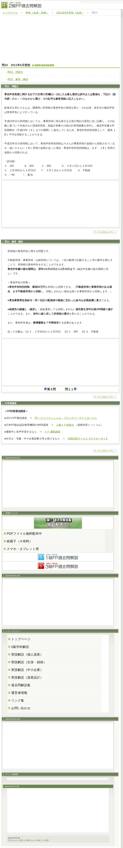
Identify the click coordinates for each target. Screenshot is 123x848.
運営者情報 (19, 693)
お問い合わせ (20, 708)
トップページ (10, 12)
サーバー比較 (35, 840)
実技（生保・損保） (37, 12)
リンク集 (17, 700)
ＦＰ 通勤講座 (52, 431)
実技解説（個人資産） (27, 654)
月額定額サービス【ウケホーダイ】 (87, 438)
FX (9, 840)
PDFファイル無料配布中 (24, 533)
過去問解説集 (20, 685)
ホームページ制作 (17, 840)
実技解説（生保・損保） (28, 662)
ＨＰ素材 (27, 840)
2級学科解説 (20, 647)
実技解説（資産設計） (27, 677)
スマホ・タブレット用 (23, 549)
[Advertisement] (60, 39)
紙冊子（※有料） (19, 541)
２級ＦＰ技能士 (65, 425)
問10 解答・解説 (18, 79)
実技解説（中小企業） (27, 670)
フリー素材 (45, 840)
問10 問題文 (15, 72)
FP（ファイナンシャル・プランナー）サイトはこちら (66, 418)
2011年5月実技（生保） (70, 12)
